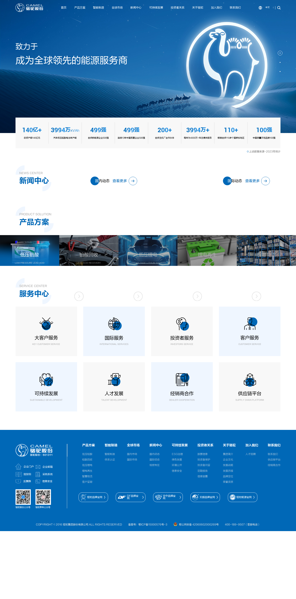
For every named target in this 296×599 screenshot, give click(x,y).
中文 (267, 7)
